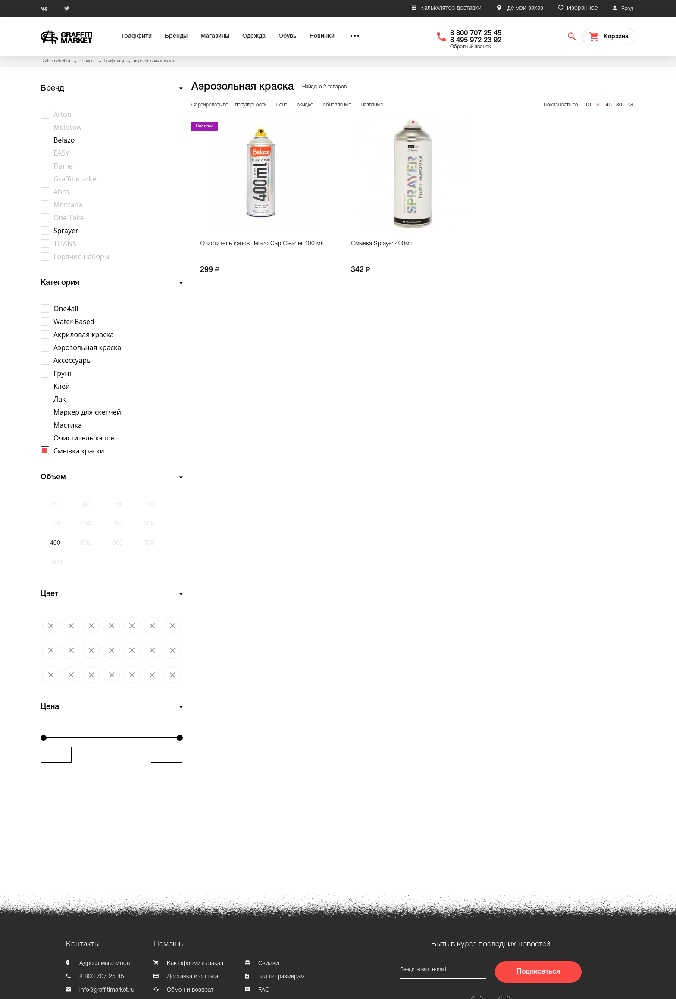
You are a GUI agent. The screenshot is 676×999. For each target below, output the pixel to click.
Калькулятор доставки (451, 8)
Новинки (322, 36)
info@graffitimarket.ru (107, 990)
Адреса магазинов (104, 963)
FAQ (263, 990)
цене (281, 105)
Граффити (137, 36)
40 (609, 105)
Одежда (254, 36)
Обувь (288, 36)
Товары (87, 61)
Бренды (176, 36)
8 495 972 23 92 (475, 40)
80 (619, 105)
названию (372, 105)
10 (588, 105)
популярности (250, 105)
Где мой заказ (524, 8)
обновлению (337, 105)
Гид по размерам (281, 977)
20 (598, 105)
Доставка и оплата (192, 977)
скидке (305, 105)
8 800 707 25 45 (475, 33)
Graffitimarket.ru (55, 61)
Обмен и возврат (190, 990)
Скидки (268, 963)
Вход (627, 8)
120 (630, 105)
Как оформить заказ (195, 963)
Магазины (214, 36)
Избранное (582, 8)
